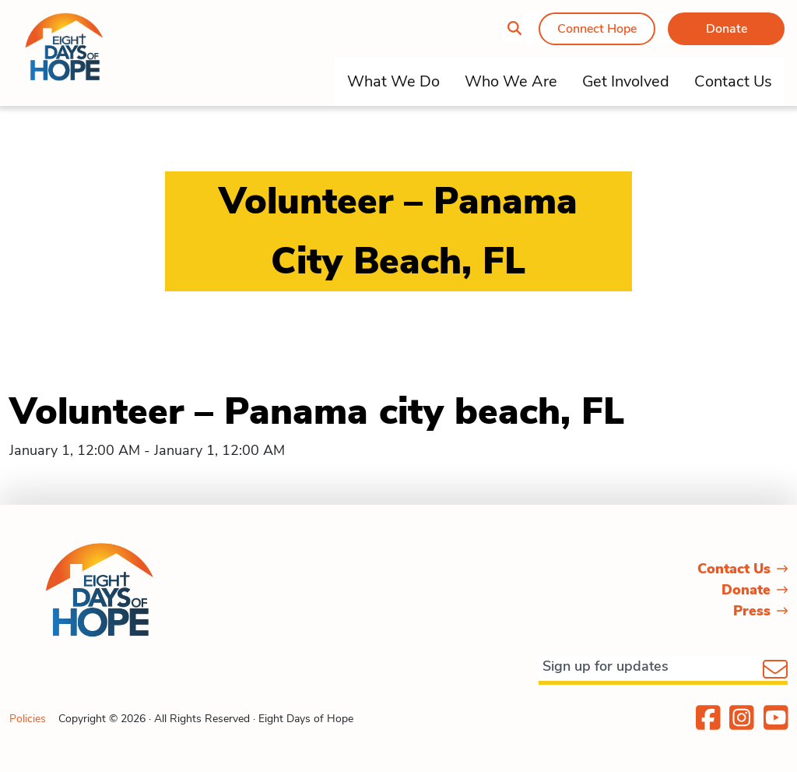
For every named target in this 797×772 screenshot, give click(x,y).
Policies (27, 718)
